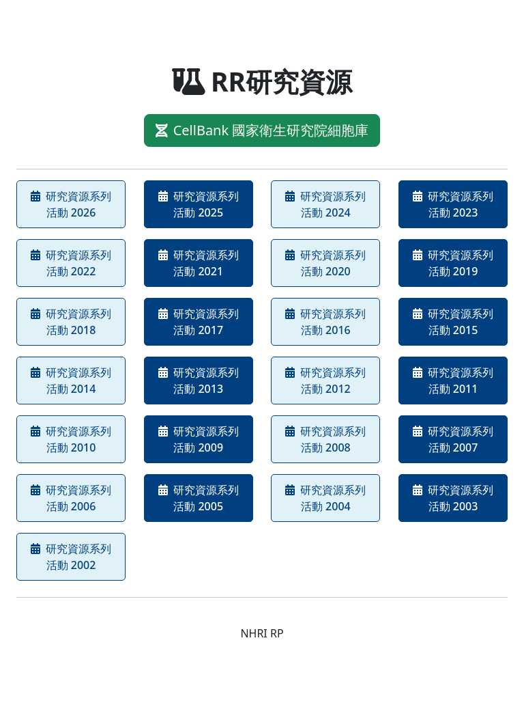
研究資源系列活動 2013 (198, 380)
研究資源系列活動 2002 (71, 556)
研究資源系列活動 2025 (198, 204)
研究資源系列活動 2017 (198, 321)
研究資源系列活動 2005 (198, 498)
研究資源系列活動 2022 (71, 263)
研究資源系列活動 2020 (325, 263)
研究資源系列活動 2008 (325, 439)
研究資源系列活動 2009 (198, 439)
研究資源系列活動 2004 (325, 498)
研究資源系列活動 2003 (453, 498)
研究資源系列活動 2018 (71, 321)
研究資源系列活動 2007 (453, 439)
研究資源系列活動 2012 (325, 380)
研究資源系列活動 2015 (453, 321)
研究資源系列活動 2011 (453, 380)
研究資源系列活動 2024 (325, 204)
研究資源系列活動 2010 (71, 439)
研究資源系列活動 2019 (453, 263)
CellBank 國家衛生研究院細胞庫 (262, 130)
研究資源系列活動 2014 (71, 380)
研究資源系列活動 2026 (71, 204)
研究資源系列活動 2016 (325, 321)
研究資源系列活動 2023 (453, 204)
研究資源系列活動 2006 (71, 498)
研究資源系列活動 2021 (198, 263)
